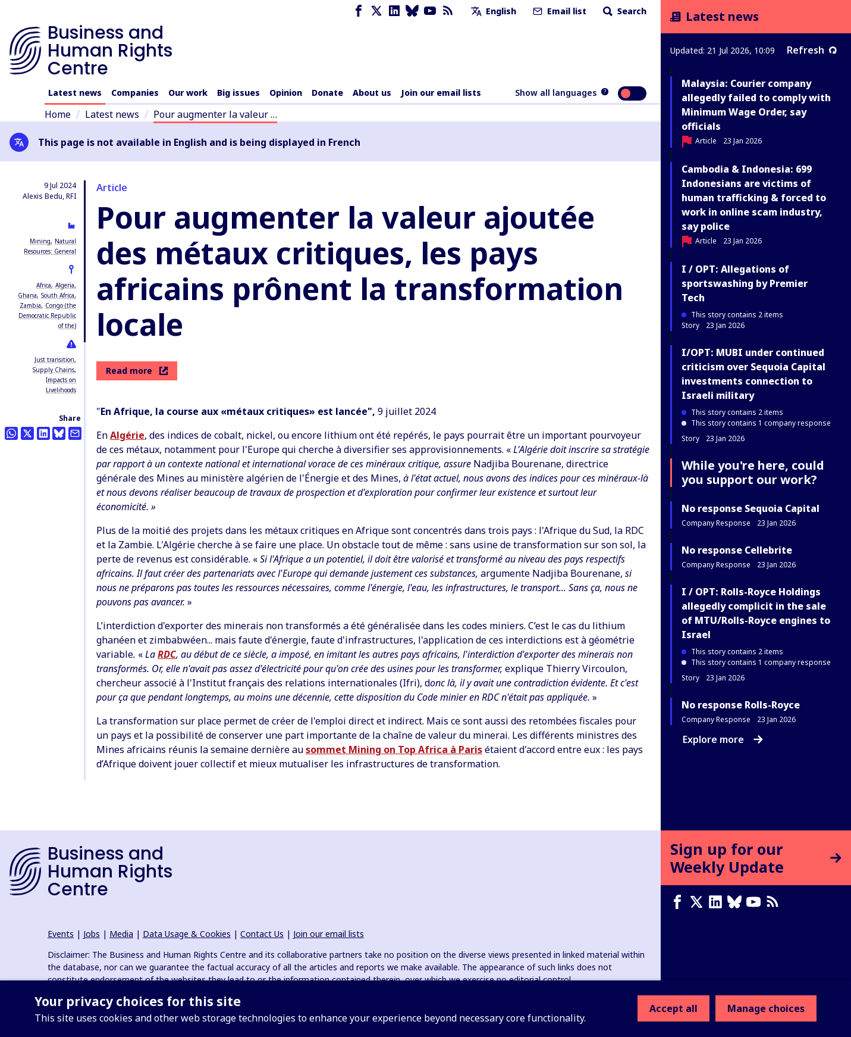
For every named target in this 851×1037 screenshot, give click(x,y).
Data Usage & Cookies (187, 933)
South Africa (57, 295)
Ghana (27, 295)
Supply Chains (53, 370)
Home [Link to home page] (58, 114)
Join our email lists (441, 92)
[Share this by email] (74, 433)
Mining (40, 241)
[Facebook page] (358, 11)
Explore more (723, 739)
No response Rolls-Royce (741, 704)
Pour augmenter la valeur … (215, 114)
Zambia (30, 305)
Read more (137, 370)
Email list (558, 11)
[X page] (376, 11)
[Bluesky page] (412, 11)
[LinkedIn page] (394, 11)
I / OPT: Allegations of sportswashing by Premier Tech (745, 283)
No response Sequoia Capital (750, 508)
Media (121, 933)
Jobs (91, 933)
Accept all (673, 1008)
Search (623, 11)
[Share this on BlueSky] (58, 433)
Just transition (54, 359)
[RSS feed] (448, 11)
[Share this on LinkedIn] (43, 433)
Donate (327, 92)
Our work (188, 92)
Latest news (75, 92)
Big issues (238, 92)
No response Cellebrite (737, 550)
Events (61, 933)
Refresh (812, 50)
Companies (135, 92)
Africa (43, 285)
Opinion (285, 92)
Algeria (64, 285)
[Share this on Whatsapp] (11, 433)
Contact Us (262, 933)
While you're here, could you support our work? (753, 472)
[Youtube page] (430, 11)
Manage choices (766, 1008)
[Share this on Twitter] (27, 433)
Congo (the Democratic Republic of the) (47, 315)
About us (372, 92)
